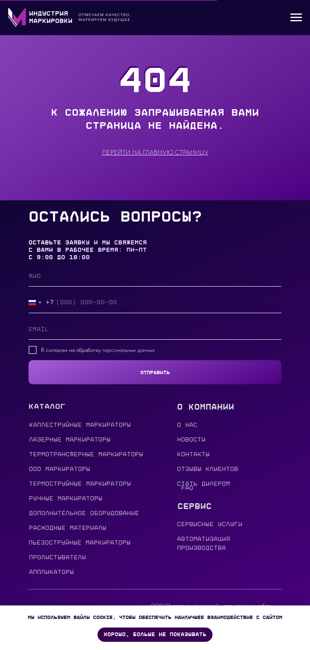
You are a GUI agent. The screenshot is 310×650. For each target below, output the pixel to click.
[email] (155, 329)
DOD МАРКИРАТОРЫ (59, 469)
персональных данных (128, 350)
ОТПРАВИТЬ (155, 372)
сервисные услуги (209, 524)
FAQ (187, 488)
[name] (155, 276)
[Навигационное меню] (296, 17)
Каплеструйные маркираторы (80, 425)
